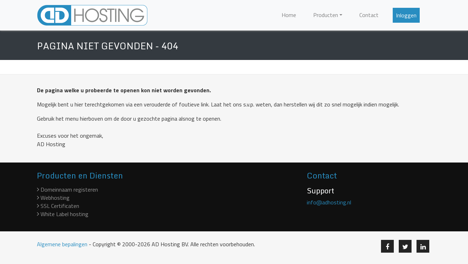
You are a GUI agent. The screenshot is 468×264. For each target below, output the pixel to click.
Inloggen (406, 15)
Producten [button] (325, 15)
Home (289, 15)
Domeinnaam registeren (67, 189)
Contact (369, 15)
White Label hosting (62, 214)
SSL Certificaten (58, 206)
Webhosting (53, 197)
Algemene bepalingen (62, 244)
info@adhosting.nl (329, 202)
